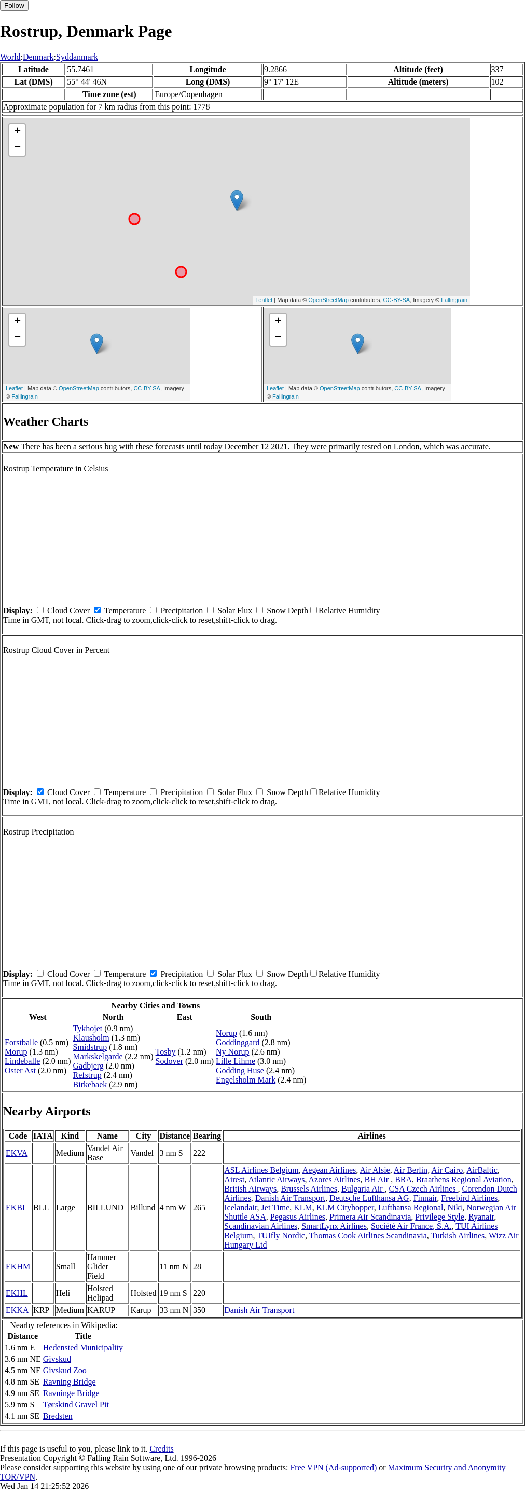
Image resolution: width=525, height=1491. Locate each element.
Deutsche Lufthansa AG (369, 1198)
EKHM (18, 1266)
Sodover (169, 1061)
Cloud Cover (68, 610)
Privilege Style (439, 1216)
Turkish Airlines (458, 1235)
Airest (234, 1179)
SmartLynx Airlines (334, 1226)
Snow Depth (287, 610)
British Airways (250, 1188)
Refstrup (87, 1075)
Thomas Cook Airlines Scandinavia (368, 1235)
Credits (161, 1448)
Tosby (166, 1051)
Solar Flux (234, 610)
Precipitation (181, 610)
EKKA (17, 1310)
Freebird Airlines (469, 1198)
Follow (14, 5)
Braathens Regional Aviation (464, 1179)
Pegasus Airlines (297, 1216)
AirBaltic (482, 1170)
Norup (226, 1033)
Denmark (38, 56)
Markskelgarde (98, 1056)
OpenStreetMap (328, 300)
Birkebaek (90, 1084)
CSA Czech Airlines (423, 1188)
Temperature (125, 610)
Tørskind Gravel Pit (76, 1404)
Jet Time (275, 1207)
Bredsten (58, 1416)
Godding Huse (240, 1070)
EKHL (17, 1293)
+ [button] (17, 132)
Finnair (425, 1198)
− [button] (17, 148)
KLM (303, 1207)
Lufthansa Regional (411, 1207)
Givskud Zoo (65, 1370)
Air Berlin (410, 1170)
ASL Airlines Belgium (261, 1170)
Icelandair (240, 1207)
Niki (454, 1207)
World (10, 56)
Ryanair (481, 1216)
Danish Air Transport (290, 1198)
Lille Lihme (235, 1061)
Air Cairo (447, 1170)
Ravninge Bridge (71, 1393)
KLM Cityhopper (345, 1207)
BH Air (377, 1179)
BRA (403, 1179)
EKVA (16, 1152)
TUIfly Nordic (281, 1235)
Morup (16, 1051)
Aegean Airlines (329, 1170)
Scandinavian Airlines (260, 1226)
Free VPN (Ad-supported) (333, 1467)
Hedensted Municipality (83, 1347)
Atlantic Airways (276, 1179)
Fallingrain (454, 300)
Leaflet (263, 300)
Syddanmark (77, 56)
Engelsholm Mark (245, 1079)
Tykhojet (88, 1028)
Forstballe (21, 1042)
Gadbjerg (88, 1065)
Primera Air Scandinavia (370, 1216)
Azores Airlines (335, 1179)
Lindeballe (22, 1061)
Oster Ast (20, 1070)
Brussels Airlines (309, 1188)
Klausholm (91, 1037)
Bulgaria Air (363, 1188)
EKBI (15, 1207)
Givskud (57, 1359)
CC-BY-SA (396, 300)
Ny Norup (232, 1051)
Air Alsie (375, 1170)
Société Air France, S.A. (411, 1226)
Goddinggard (237, 1042)
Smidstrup (90, 1047)
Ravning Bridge (69, 1381)
